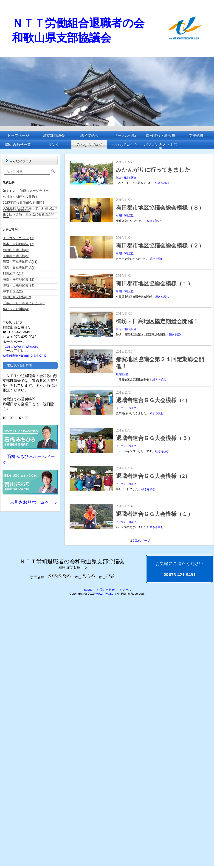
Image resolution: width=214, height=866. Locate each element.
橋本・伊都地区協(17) (18, 244)
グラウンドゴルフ (126, 408)
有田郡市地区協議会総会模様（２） (160, 246)
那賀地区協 (122, 374)
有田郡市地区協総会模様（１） (154, 284)
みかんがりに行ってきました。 (156, 170)
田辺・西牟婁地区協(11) (20, 262)
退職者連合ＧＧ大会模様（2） (153, 476)
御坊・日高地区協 (126, 177)
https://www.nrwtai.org (21, 346)
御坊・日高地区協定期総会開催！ (157, 321)
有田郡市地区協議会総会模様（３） (160, 208)
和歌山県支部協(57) (17, 297)
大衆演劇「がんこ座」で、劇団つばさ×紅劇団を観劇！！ (30, 209)
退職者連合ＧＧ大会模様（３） (154, 438)
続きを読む (162, 183)
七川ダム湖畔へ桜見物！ (20, 197)
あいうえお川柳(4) (16, 309)
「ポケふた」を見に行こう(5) (24, 303)
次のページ (142, 540)
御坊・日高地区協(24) (18, 285)
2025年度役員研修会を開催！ (24, 202)
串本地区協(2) (13, 291)
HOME (87, 589)
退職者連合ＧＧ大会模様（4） (153, 400)
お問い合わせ (106, 589)
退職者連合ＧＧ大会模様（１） (154, 514)
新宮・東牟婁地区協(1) (19, 268)
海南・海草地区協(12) (18, 279)
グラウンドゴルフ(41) (18, 238)
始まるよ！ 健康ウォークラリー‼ (26, 191)
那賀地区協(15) (14, 273)
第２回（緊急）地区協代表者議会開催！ (28, 215)
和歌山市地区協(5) (16, 250)
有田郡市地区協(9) (16, 256)
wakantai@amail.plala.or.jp (24, 355)
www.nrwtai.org (106, 593)
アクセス (125, 589)
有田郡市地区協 (125, 215)
